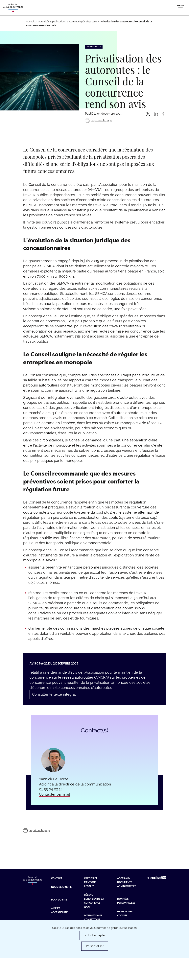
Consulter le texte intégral (54, 694)
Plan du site (59, 899)
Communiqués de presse (83, 21)
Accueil (30, 21)
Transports (94, 46)
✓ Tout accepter (95, 935)
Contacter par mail (54, 794)
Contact (56, 878)
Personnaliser (95, 946)
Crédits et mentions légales (90, 882)
